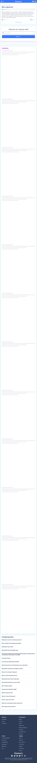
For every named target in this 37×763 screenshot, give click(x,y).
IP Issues (20, 750)
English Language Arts (23, 727)
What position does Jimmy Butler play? (10, 650)
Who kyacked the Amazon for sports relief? (11, 682)
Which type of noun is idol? (7, 646)
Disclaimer (21, 746)
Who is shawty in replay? (7, 686)
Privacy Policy (21, 744)
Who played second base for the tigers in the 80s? (12, 668)
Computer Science (22, 731)
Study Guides (4, 744)
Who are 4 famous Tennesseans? (8, 696)
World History (21, 725)
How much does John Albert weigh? (9, 689)
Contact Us (21, 740)
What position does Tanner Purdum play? (10, 679)
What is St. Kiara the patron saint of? (9, 675)
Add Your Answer (18, 22)
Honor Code (4, 740)
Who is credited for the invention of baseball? (11, 643)
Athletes (9, 5)
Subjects (3, 5)
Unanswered (4, 723)
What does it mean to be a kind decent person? (12, 640)
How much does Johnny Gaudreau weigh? (10, 661)
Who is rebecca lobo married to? (9, 706)
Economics (21, 733)
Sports (6, 5)
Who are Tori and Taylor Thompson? (9, 672)
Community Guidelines (6, 738)
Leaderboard (4, 719)
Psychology (21, 729)
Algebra (20, 719)
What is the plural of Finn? (7, 692)
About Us (20, 738)
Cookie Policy (21, 748)
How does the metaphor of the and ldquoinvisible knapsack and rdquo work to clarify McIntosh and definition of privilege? (18, 654)
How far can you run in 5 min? (8, 699)
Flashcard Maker (5, 742)
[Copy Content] (31, 19)
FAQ (2, 748)
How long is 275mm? (6, 658)
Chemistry (21, 721)
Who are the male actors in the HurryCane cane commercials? (15, 665)
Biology (20, 723)
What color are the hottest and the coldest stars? (12, 703)
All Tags (3, 721)
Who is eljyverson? (7, 7)
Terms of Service (22, 742)
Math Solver (4, 746)
